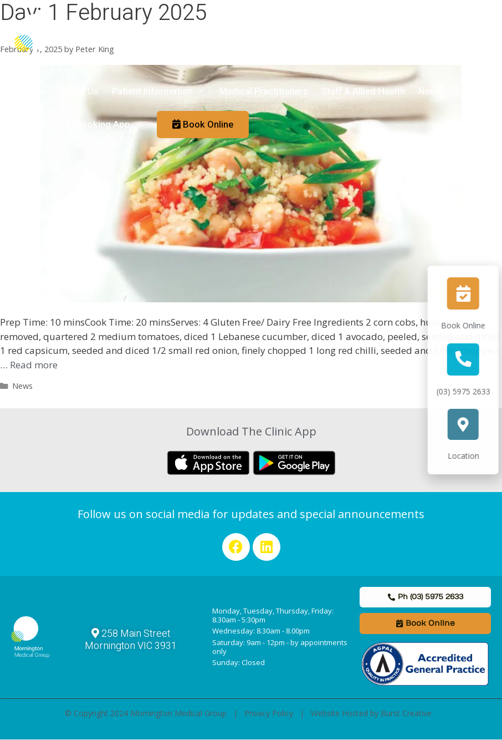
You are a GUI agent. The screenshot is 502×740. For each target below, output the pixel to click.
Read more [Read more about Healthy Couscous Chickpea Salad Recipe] (34, 364)
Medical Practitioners (263, 91)
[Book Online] (470, 293)
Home (34, 91)
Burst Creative (406, 713)
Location (469, 455)
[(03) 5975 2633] (470, 359)
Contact (37, 124)
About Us (79, 91)
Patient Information (162, 91)
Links (466, 91)
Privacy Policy (268, 713)
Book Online (470, 325)
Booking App (109, 124)
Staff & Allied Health (363, 91)
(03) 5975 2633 (469, 391)
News (430, 91)
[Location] (469, 424)
